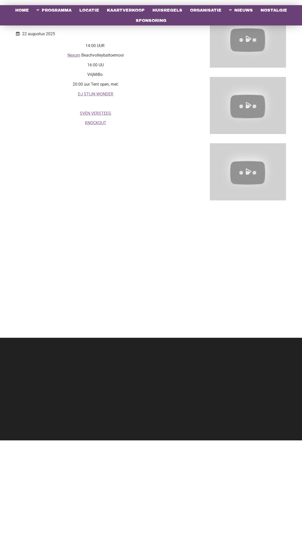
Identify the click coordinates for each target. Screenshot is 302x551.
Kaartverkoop (126, 10)
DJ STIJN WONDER (95, 204)
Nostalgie (274, 10)
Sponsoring (151, 20)
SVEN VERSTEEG (95, 223)
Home (22, 10)
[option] (151, 55)
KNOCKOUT (95, 233)
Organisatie (205, 10)
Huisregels (167, 10)
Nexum (73, 165)
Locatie (89, 10)
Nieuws (243, 10)
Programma (57, 10)
